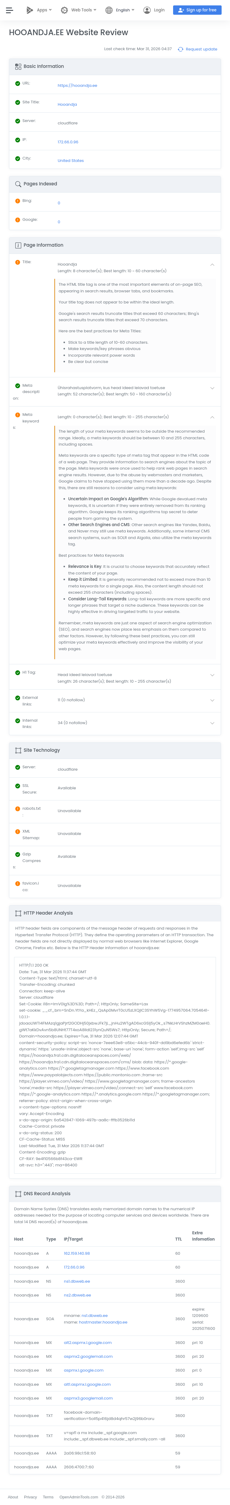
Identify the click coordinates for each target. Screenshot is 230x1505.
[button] (137, 267)
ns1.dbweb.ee (77, 1281)
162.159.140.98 (77, 1253)
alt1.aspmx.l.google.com (87, 1384)
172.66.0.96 (74, 1267)
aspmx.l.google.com (83, 1370)
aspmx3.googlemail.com (88, 1398)
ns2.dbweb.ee (77, 1295)
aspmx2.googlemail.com (88, 1356)
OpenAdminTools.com (79, 1497)
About (13, 1497)
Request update (197, 49)
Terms (48, 1497)
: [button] (23, 262)
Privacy (30, 1497)
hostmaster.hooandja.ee (103, 1322)
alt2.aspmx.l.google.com (88, 1342)
